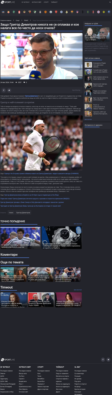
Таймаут (54, 2)
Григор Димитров (31, 96)
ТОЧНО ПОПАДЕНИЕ (12, 221)
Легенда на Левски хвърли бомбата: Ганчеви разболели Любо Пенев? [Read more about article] (40, 303)
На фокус (77, 387)
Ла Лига (21, 376)
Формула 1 (41, 384)
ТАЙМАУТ (60, 367)
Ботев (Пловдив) (6, 387)
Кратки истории (79, 389)
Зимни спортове (43, 387)
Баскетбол (41, 381)
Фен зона (59, 389)
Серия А (21, 379)
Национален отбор (6, 392)
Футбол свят (36, 2)
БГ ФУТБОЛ (25, 2)
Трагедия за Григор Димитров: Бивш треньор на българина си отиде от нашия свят (30, 206)
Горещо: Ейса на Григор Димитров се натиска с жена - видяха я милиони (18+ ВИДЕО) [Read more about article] (68, 303)
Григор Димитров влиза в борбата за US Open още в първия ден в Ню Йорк (31, 195)
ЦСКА (2, 376)
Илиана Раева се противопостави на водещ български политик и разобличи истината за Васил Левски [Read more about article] (12, 305)
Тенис (39, 376)
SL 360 (77, 366)
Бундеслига (23, 381)
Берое (2, 389)
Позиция (77, 376)
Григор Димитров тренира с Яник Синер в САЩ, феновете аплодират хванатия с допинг (32, 202)
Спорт (46, 2)
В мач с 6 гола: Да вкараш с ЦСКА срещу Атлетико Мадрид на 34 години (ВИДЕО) (96, 38)
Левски (2, 373)
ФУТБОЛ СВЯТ (25, 367)
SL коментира (79, 373)
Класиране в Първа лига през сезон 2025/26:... (99, 65)
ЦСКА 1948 (4, 381)
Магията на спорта (62, 376)
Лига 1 (21, 384)
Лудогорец (4, 379)
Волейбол (41, 379)
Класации (77, 392)
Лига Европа (23, 389)
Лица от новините (62, 373)
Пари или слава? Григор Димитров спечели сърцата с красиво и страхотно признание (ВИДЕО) (34, 199)
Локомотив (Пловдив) (7, 384)
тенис (11, 213)
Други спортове (43, 389)
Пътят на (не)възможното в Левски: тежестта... (99, 107)
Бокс (39, 373)
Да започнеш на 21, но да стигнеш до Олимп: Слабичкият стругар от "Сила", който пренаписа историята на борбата (61, 246)
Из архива (77, 379)
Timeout (6, 287)
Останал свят (23, 392)
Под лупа (77, 381)
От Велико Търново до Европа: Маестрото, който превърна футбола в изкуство (20, 246)
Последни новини (6, 371)
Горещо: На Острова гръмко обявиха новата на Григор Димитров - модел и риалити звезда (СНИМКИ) (41, 173)
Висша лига (23, 373)
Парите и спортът (80, 384)
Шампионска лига (25, 387)
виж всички (88, 119)
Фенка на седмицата (63, 384)
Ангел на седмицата (63, 387)
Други (58, 392)
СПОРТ (40, 367)
